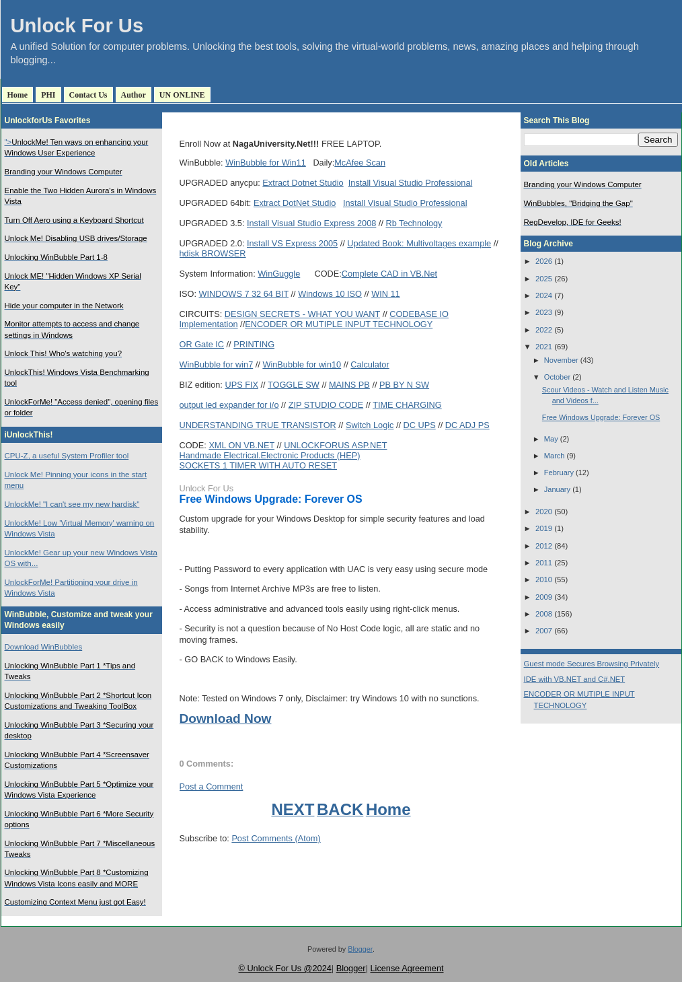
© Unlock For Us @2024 (284, 968)
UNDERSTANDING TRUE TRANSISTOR (258, 425)
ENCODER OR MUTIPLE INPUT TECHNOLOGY (338, 324)
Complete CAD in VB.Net (389, 274)
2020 (543, 511)
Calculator (369, 364)
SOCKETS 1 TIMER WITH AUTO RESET (258, 465)
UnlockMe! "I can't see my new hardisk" (72, 504)
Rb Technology (413, 223)
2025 (543, 279)
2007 (543, 631)
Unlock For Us (77, 25)
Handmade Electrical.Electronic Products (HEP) (270, 455)
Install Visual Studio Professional (410, 183)
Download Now (226, 718)
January (557, 489)
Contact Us (88, 95)
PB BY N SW (404, 385)
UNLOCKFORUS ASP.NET (335, 445)
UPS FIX (241, 385)
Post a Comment (211, 786)
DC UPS (420, 425)
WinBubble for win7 (217, 364)
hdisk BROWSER (213, 253)
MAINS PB (349, 385)
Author (133, 95)
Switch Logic (370, 425)
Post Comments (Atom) (275, 838)
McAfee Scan (359, 162)
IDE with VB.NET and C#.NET (575, 679)
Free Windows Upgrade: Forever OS (271, 499)
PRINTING (253, 344)
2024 (543, 295)
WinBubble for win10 (301, 364)
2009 (543, 597)
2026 (543, 261)
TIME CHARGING (407, 405)
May (551, 439)
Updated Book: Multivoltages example (419, 243)
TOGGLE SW (293, 385)
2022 (543, 330)
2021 (543, 347)
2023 (543, 312)
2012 (543, 546)
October (557, 377)
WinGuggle (279, 274)
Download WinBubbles (44, 647)
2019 (543, 528)
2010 (543, 579)
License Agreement (406, 968)
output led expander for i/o (229, 405)
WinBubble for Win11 (265, 162)
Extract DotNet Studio (295, 203)
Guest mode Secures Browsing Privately (592, 664)
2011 (543, 563)
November (561, 360)
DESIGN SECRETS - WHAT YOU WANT (302, 314)
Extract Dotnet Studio (302, 183)
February (559, 472)
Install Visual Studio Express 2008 (311, 223)
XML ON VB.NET (241, 445)
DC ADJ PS (467, 425)
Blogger (360, 949)
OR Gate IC (202, 344)
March (554, 456)
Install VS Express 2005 (292, 243)
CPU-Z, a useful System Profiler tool (67, 456)
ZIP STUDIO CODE (326, 405)
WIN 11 (385, 294)
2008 (543, 614)
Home (17, 95)
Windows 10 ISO (330, 294)
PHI (48, 95)
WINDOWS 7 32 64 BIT (244, 294)
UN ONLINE (182, 95)
